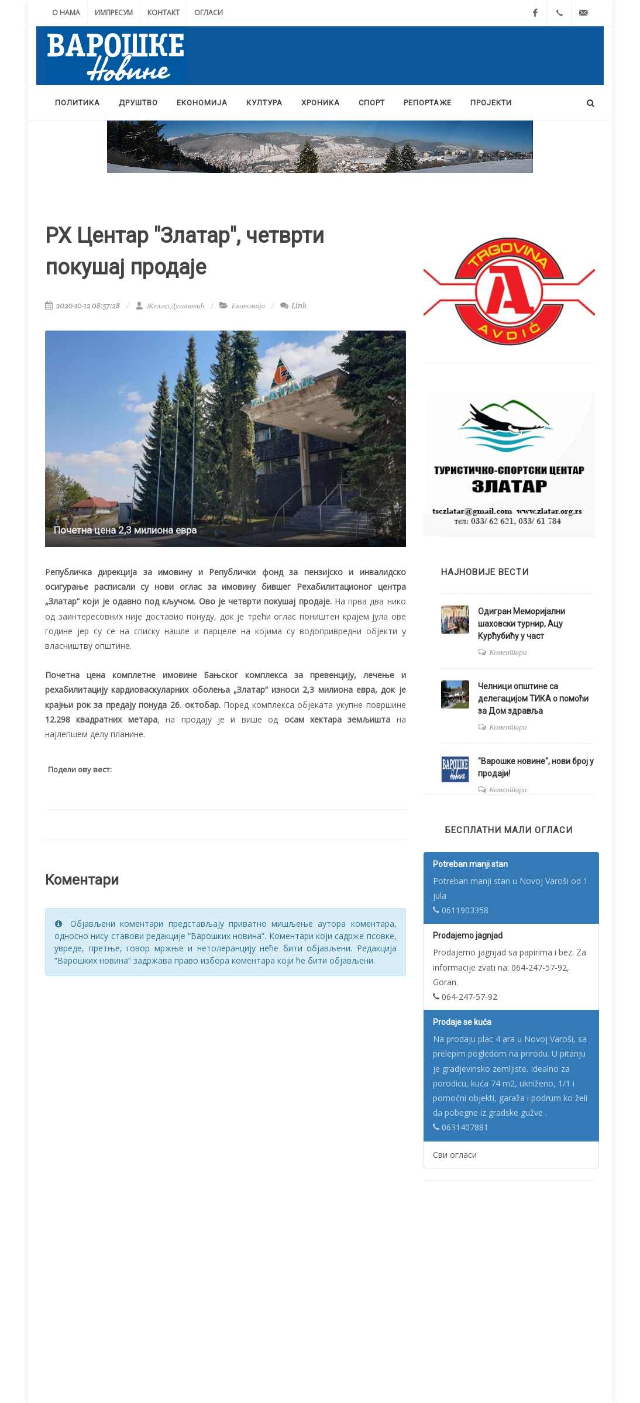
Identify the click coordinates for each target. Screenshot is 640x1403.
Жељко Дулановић (169, 306)
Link (293, 306)
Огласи (208, 13)
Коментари (508, 652)
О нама (66, 13)
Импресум (114, 13)
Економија (248, 306)
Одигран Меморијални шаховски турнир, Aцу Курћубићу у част (521, 624)
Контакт (163, 13)
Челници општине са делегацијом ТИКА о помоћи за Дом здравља (533, 699)
